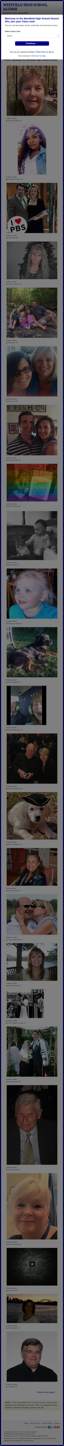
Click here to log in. (45, 52)
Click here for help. (38, 56)
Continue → (32, 43)
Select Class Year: (13, 31)
